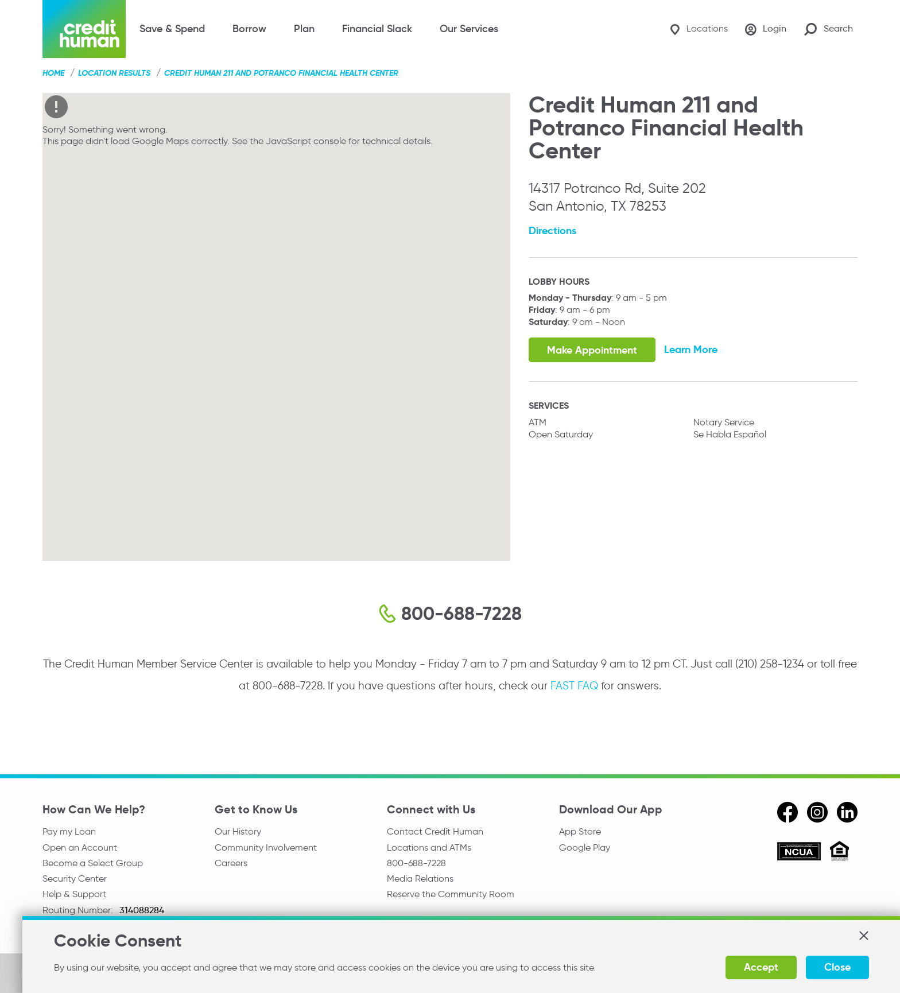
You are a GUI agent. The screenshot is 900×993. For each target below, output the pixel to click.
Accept (749, 966)
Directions (552, 230)
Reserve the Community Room (450, 895)
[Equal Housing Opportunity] (839, 852)
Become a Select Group (92, 863)
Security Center (74, 879)
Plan (304, 28)
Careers (231, 863)
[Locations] (697, 29)
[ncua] (799, 853)
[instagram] (817, 812)
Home (53, 73)
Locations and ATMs (429, 847)
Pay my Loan (69, 831)
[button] (852, 935)
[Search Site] (829, 29)
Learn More (691, 349)
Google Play (584, 847)
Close (826, 966)
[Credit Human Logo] (84, 29)
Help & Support (74, 895)
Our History (238, 831)
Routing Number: (78, 911)
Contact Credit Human (435, 831)
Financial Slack (377, 28)
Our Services (469, 28)
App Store (580, 831)
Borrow (249, 28)
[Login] (765, 29)
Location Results (114, 73)
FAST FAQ (574, 685)
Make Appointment (592, 349)
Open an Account (79, 847)
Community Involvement (266, 847)
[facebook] (787, 812)
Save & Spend (172, 28)
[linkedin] (847, 812)
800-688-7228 (416, 863)
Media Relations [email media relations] (420, 879)
